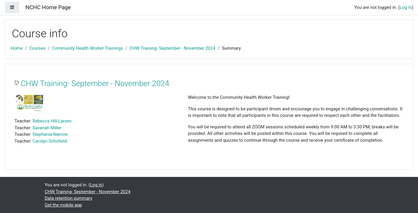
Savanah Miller (47, 127)
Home (16, 48)
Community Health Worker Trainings (87, 48)
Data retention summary (68, 198)
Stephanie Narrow (50, 134)
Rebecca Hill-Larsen (52, 121)
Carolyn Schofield (50, 141)
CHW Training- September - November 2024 (172, 48)
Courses (37, 48)
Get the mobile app (63, 205)
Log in (406, 7)
